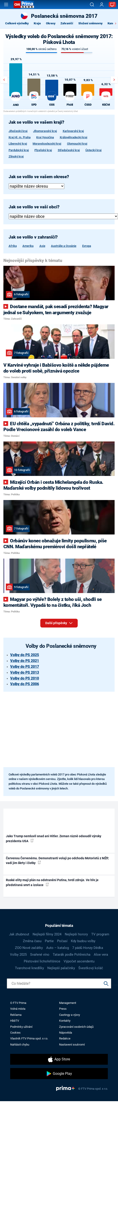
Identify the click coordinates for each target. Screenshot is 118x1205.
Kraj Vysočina (45, 137)
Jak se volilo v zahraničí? (33, 237)
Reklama (16, 1014)
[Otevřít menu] (6, 4)
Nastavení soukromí (72, 1044)
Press (63, 1008)
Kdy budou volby (83, 941)
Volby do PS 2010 (24, 678)
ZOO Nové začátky (29, 948)
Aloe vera (101, 955)
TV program (100, 934)
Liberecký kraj (18, 143)
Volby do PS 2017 (24, 666)
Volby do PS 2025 (24, 655)
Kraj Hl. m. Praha (20, 137)
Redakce (64, 1038)
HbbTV (14, 1020)
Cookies (15, 1032)
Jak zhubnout (19, 934)
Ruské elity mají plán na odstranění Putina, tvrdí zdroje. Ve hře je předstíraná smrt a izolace (52, 882)
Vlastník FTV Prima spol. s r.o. (29, 1038)
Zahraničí (66, 23)
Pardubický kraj (19, 150)
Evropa (86, 246)
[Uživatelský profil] (101, 4)
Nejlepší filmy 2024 (47, 934)
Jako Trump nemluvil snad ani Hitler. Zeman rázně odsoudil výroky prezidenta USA (53, 838)
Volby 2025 (18, 955)
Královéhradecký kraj (73, 137)
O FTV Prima (18, 1003)
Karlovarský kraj (73, 131)
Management (67, 1003)
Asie (42, 246)
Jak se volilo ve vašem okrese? (39, 176)
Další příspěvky (59, 622)
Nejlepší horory (76, 934)
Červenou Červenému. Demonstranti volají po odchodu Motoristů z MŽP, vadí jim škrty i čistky (57, 860)
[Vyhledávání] (92, 4)
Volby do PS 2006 (24, 684)
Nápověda (65, 1032)
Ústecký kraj (93, 150)
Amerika (28, 246)
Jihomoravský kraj (45, 131)
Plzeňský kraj (43, 150)
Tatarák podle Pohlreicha (71, 955)
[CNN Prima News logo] (24, 4)
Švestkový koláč (90, 968)
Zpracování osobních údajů (76, 1026)
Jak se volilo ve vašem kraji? (36, 122)
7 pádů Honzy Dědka (87, 948)
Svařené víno (39, 955)
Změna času (32, 941)
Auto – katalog (57, 948)
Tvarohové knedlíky (29, 968)
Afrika (13, 246)
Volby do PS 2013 (24, 672)
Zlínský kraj (16, 156)
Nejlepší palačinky (61, 968)
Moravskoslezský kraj (47, 143)
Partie (49, 941)
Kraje (37, 23)
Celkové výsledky (17, 23)
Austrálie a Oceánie (63, 246)
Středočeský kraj (69, 150)
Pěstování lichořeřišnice (42, 961)
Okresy (50, 23)
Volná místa (17, 1008)
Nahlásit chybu (19, 1044)
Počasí (62, 941)
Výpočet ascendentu (79, 961)
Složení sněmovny (90, 23)
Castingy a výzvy (69, 1014)
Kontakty (64, 1020)
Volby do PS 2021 (24, 661)
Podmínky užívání (21, 1026)
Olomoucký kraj (77, 143)
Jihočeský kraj (18, 131)
